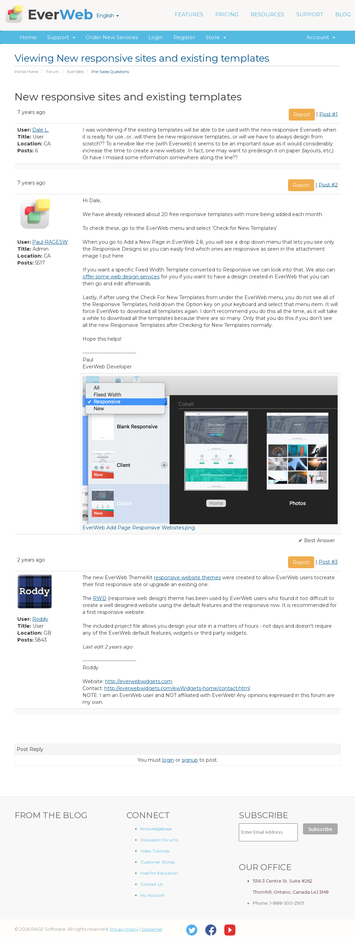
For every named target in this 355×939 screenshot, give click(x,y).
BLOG (343, 14)
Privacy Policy (124, 929)
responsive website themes (187, 577)
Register (184, 37)
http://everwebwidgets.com (138, 681)
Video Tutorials (155, 850)
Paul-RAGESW (50, 242)
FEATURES (189, 14)
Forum (52, 71)
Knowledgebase (156, 828)
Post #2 (328, 184)
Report (301, 114)
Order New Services (112, 37)
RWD (99, 598)
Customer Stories (157, 862)
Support (61, 37)
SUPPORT (309, 14)
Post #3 (328, 562)
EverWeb (75, 71)
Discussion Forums (159, 839)
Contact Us (151, 884)
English (107, 15)
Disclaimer (152, 929)
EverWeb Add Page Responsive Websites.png (139, 528)
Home (28, 37)
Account (320, 37)
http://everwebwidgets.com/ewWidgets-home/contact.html (177, 688)
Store (216, 37)
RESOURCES (267, 14)
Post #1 (328, 114)
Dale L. (40, 130)
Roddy (40, 619)
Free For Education (159, 873)
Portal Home (26, 71)
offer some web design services (121, 277)
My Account (152, 895)
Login (155, 37)
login (168, 760)
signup (190, 760)
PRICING (227, 14)
